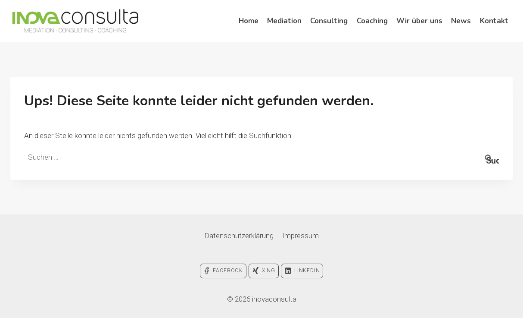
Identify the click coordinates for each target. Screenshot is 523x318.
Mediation (284, 21)
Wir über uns (419, 21)
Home (248, 21)
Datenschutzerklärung (239, 235)
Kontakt (494, 21)
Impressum (300, 235)
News (461, 21)
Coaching (372, 21)
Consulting (329, 21)
